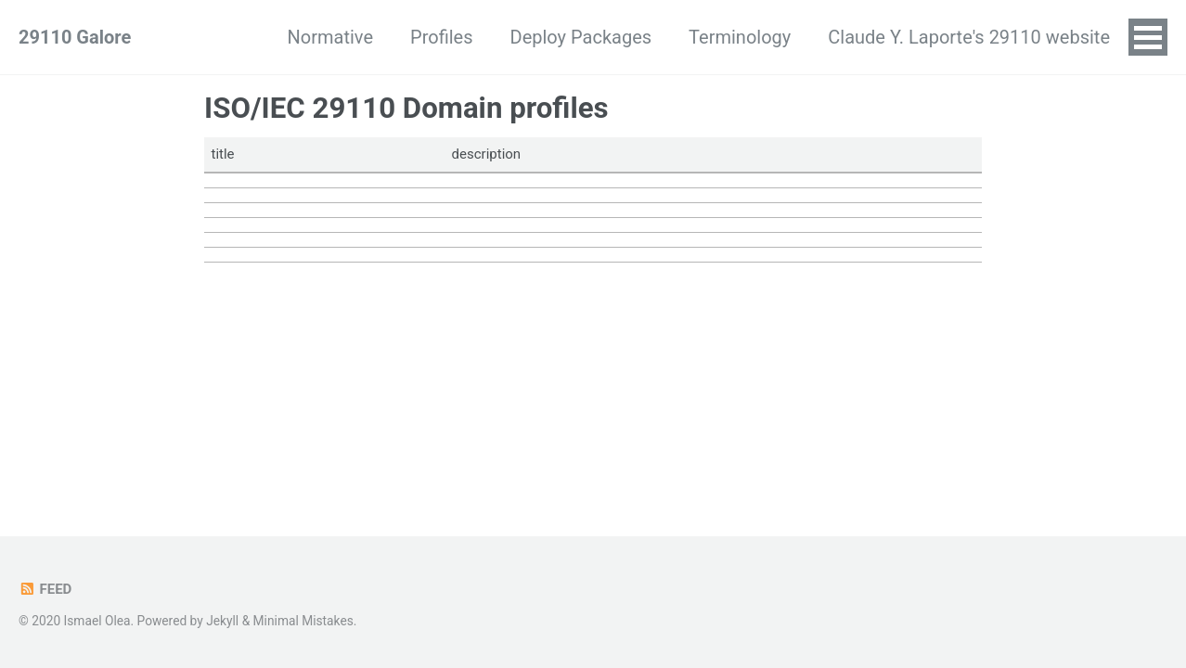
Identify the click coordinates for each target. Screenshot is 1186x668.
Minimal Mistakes (303, 620)
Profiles (441, 37)
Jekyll (222, 620)
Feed (45, 589)
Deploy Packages (581, 37)
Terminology (740, 37)
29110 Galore (75, 37)
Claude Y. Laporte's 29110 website (969, 37)
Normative (330, 37)
